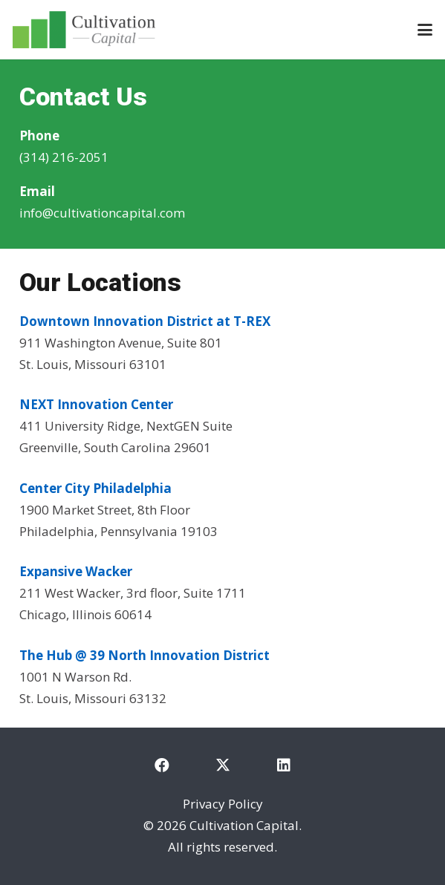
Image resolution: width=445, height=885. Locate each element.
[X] (222, 765)
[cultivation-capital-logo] (84, 29)
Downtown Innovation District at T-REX (146, 321)
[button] (424, 29)
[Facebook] (162, 765)
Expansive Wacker (75, 571)
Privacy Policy (223, 803)
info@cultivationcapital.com (102, 212)
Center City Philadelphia (95, 488)
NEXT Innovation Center (96, 404)
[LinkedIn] (283, 765)
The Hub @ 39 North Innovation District (144, 655)
